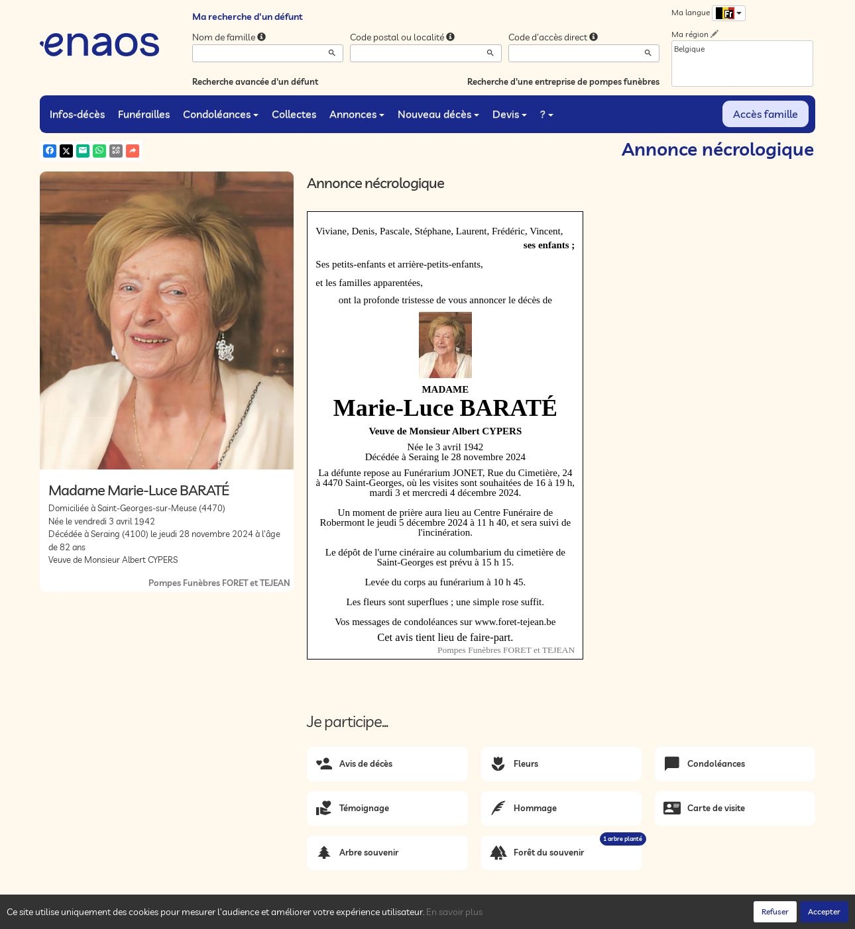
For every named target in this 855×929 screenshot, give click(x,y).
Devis (509, 114)
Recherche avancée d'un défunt (255, 81)
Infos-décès (77, 114)
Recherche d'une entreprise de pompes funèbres (563, 81)
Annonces (356, 114)
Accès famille (765, 114)
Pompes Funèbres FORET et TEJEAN (219, 582)
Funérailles (144, 114)
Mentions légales (276, 915)
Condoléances (220, 114)
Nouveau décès (438, 114)
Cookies (222, 915)
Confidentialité (172, 915)
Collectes (294, 114)
